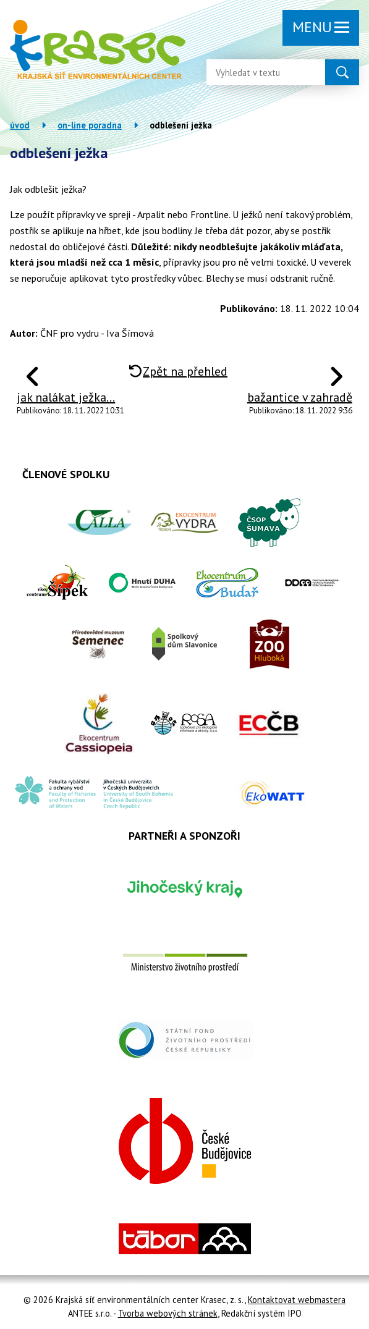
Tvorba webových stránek (168, 1313)
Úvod (20, 125)
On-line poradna (89, 125)
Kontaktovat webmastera (297, 1300)
